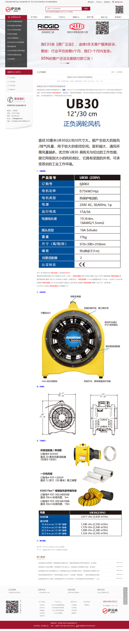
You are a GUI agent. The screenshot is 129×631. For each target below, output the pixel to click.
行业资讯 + (11, 81)
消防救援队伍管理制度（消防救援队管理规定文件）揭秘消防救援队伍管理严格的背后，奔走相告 (67, 563)
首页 (112, 72)
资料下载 (90, 17)
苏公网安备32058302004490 (85, 626)
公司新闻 (74, 605)
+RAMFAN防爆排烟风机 (14, 21)
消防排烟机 (56, 93)
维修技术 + (11, 89)
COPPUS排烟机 (58, 613)
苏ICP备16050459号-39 (67, 626)
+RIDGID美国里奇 (13, 38)
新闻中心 (48, 17)
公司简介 (42, 605)
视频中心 (76, 17)
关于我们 (34, 17)
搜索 (86, 8)
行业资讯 (74, 607)
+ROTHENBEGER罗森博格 (15, 42)
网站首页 (91, 2)
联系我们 (107, 2)
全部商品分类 (14, 17)
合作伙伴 (42, 616)
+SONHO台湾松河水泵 (14, 55)
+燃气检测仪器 (11, 46)
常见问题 (74, 610)
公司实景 (42, 613)
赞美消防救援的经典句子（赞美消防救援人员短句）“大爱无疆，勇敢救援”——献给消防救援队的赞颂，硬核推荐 (69, 575)
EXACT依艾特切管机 (58, 610)
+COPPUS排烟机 (12, 34)
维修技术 (74, 613)
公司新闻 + (11, 77)
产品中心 (99, 2)
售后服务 (42, 610)
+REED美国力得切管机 (14, 25)
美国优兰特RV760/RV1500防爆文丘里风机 (55, 550)
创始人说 (104, 17)
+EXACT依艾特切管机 (14, 30)
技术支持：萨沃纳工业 (41, 626)
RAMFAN (67, 273)
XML (52, 626)
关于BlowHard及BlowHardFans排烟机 (53, 547)
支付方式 (42, 607)
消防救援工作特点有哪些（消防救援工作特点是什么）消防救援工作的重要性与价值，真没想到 (66, 567)
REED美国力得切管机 (58, 607)
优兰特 (42, 90)
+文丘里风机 (11, 59)
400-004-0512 (117, 2)
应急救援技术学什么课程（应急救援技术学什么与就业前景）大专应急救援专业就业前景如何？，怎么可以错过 (69, 579)
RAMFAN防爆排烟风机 (58, 605)
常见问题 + (11, 85)
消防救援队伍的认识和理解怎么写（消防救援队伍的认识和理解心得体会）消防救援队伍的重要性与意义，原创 (69, 571)
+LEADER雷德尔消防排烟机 (16, 50)
